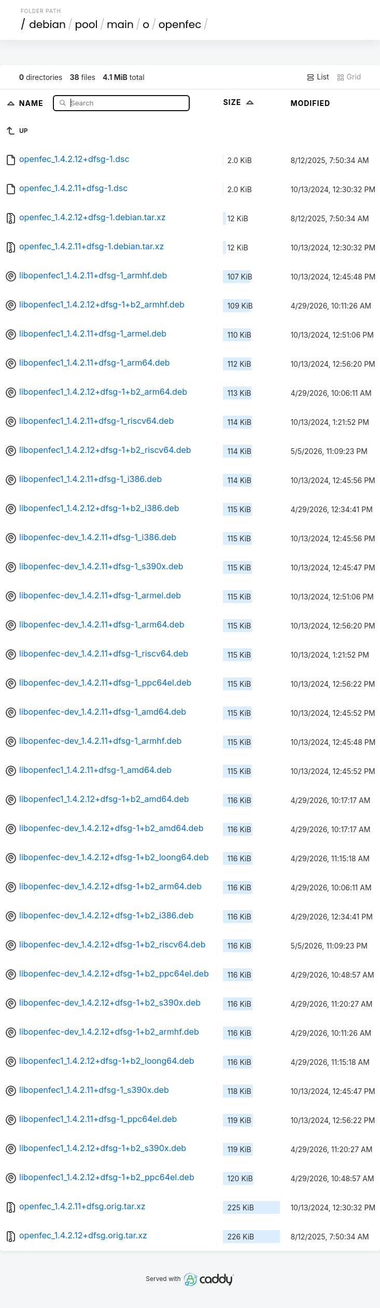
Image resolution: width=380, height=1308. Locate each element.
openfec (180, 24)
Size (239, 102)
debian (47, 24)
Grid (348, 77)
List (317, 77)
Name (32, 102)
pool (86, 24)
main (120, 24)
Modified (310, 103)
